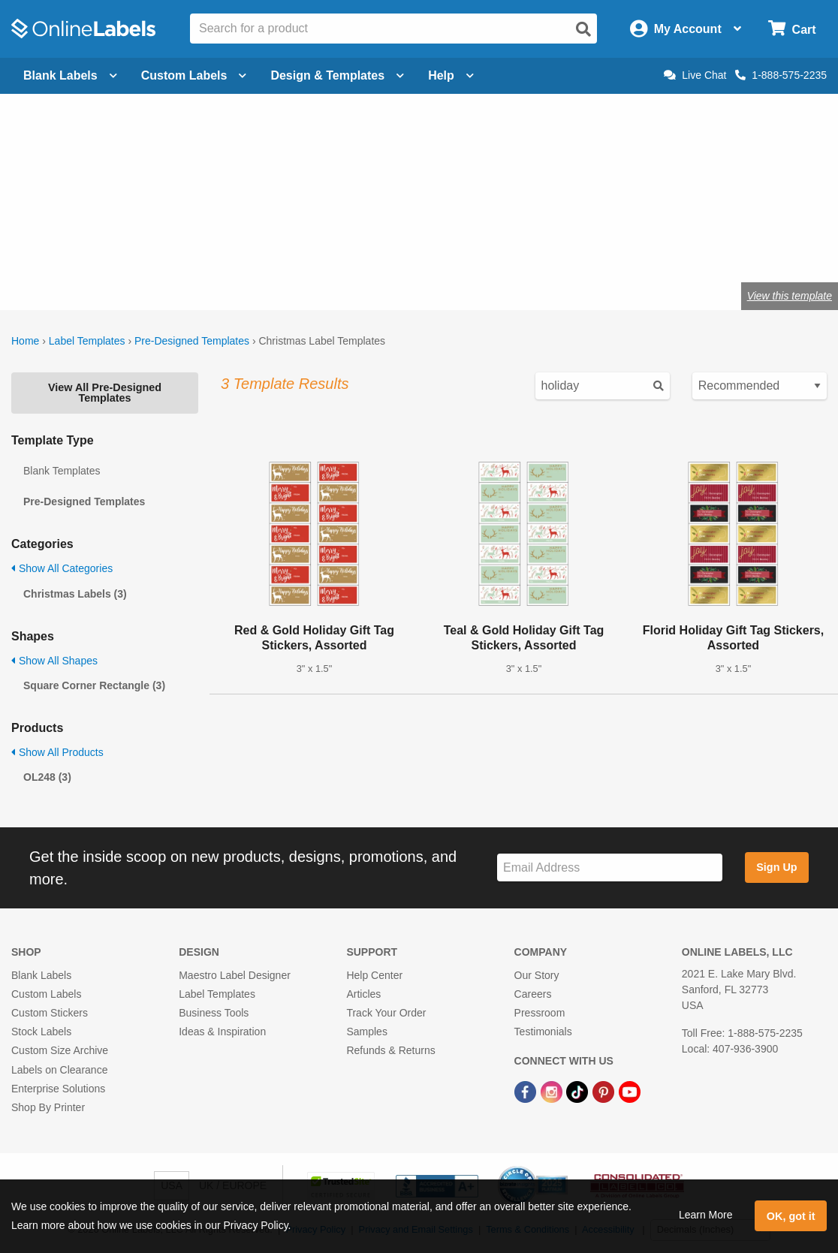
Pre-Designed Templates (191, 341)
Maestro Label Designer (235, 975)
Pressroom (539, 1013)
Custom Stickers (49, 1013)
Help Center (374, 975)
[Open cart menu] (792, 29)
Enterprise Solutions (58, 1089)
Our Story (536, 975)
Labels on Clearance (59, 1070)
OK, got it (791, 1216)
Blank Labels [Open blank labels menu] (70, 75)
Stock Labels (41, 1032)
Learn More (706, 1215)
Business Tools (214, 1013)
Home (25, 341)
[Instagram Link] (553, 1092)
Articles (363, 994)
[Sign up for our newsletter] (609, 867)
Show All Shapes (54, 661)
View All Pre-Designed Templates (104, 392)
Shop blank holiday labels (152, 246)
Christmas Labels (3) (75, 594)
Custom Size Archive (59, 1050)
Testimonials (543, 1032)
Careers (533, 994)
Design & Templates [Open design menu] (337, 75)
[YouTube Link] (630, 1092)
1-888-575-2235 (781, 75)
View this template (789, 296)
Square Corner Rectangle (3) (94, 685)
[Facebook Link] (526, 1092)
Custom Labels (46, 994)
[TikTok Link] (578, 1092)
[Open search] (583, 29)
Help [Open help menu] (451, 75)
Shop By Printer (48, 1107)
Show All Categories (62, 568)
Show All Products (57, 752)
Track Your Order (386, 1013)
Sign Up (776, 867)
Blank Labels (41, 975)
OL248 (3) (47, 777)
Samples (366, 1032)
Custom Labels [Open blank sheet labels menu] (194, 75)
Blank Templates (61, 471)
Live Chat (695, 75)
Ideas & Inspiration (222, 1032)
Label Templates (87, 341)
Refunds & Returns (390, 1050)
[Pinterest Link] (604, 1092)
